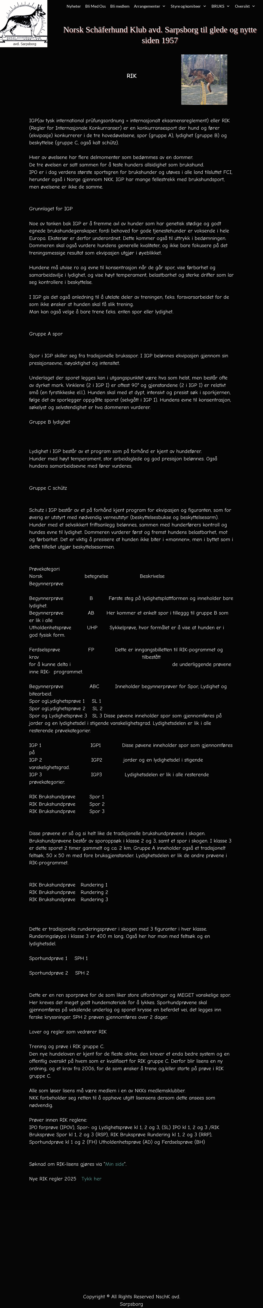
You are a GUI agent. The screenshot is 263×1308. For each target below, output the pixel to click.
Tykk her (91, 1179)
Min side (114, 1164)
